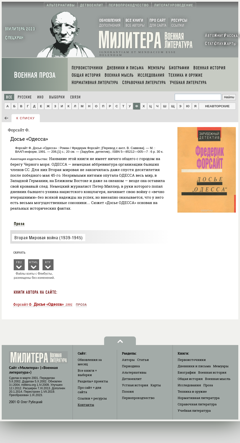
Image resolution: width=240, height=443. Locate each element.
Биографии (187, 372)
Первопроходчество (138, 398)
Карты (156, 385)
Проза (19, 223)
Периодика (131, 366)
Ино (40, 97)
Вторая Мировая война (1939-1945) (48, 237)
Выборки (57, 97)
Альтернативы (134, 372)
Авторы (128, 359)
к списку (25, 118)
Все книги (87, 372)
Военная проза (34, 75)
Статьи (143, 359)
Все (9, 97)
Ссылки (92, 398)
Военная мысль (217, 379)
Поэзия (128, 391)
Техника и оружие (192, 391)
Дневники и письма (194, 366)
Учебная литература (194, 410)
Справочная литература (197, 404)
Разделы (93, 381)
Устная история (135, 385)
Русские (25, 97)
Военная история (212, 372)
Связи (75, 97)
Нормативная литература (198, 398)
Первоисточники (192, 359)
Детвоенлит (132, 379)
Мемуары (221, 366)
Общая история (190, 379)
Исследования (189, 385)
